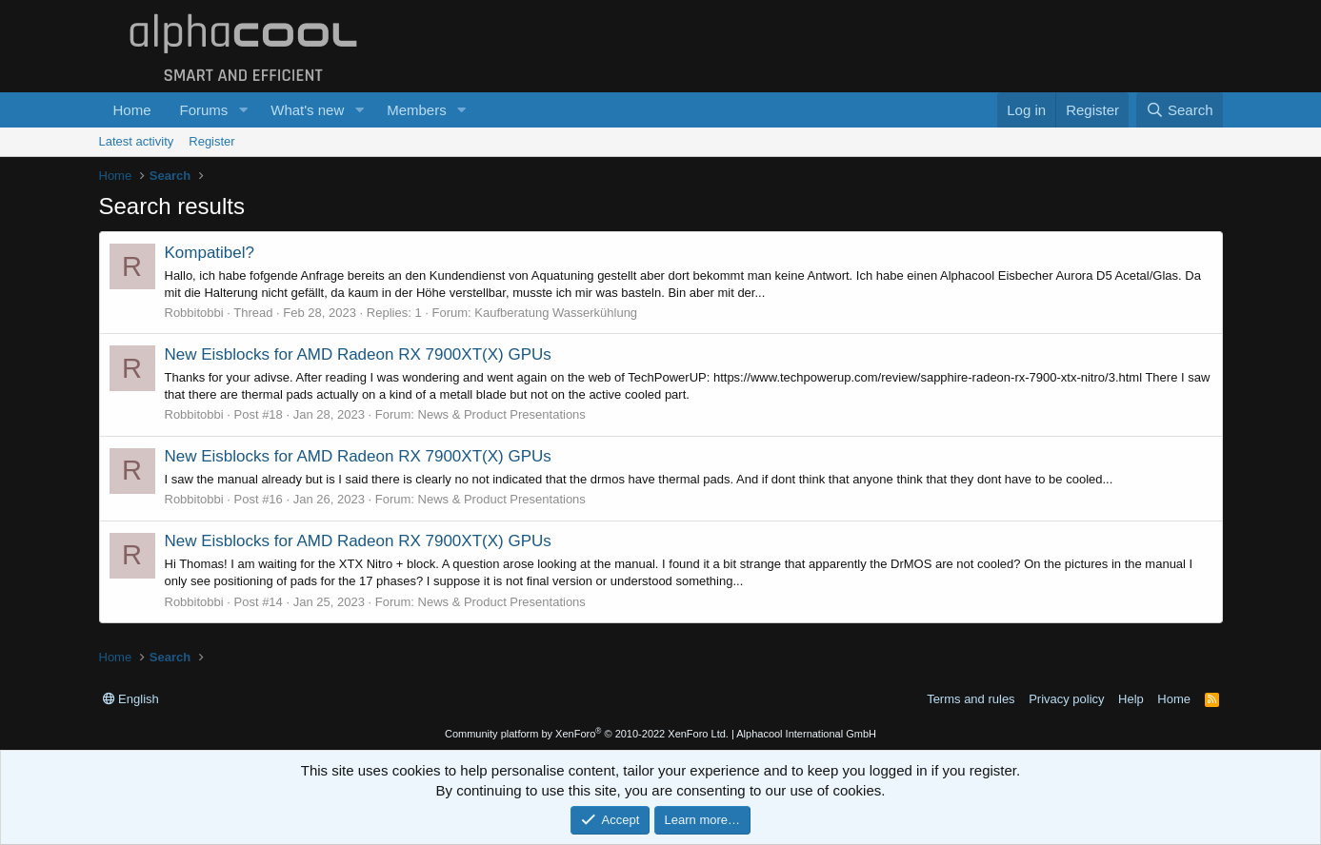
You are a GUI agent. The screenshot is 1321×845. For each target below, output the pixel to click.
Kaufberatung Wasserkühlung (555, 312)
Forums (204, 110)
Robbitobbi (194, 312)
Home (132, 110)
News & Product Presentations (502, 414)
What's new (307, 110)
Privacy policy (1066, 699)
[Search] (1179, 110)
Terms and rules (970, 699)
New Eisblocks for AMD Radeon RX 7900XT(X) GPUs (358, 354)
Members (417, 110)
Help (1131, 699)
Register (211, 141)
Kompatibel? (210, 253)
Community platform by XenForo (587, 733)
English (131, 699)
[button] (243, 110)
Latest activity (136, 141)
